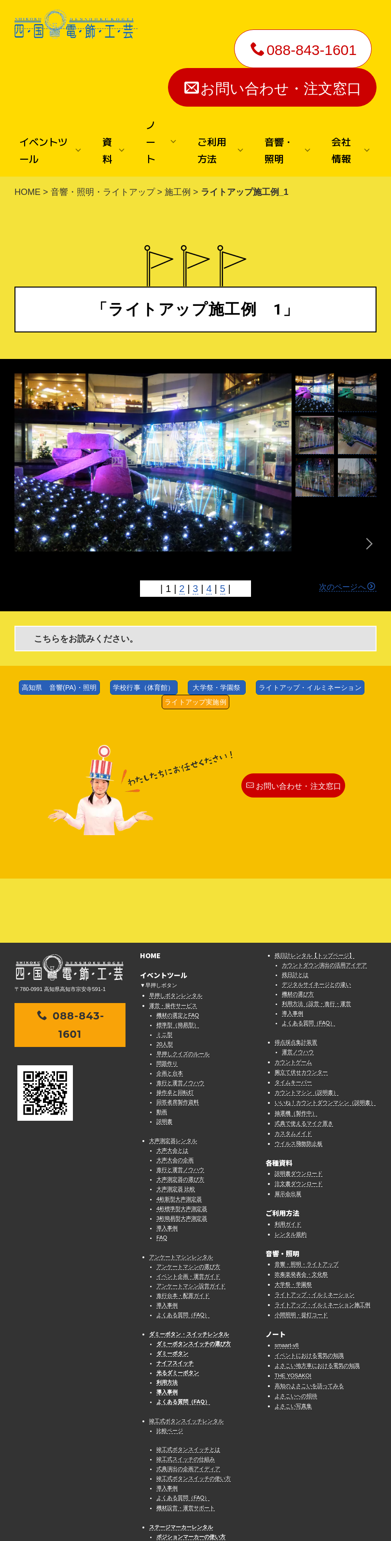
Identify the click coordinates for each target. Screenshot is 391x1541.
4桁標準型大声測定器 (181, 1144)
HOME (27, 192)
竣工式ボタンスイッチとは (188, 1386)
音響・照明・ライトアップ (103, 192)
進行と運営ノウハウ (180, 1019)
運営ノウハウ (298, 988)
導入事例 (167, 1164)
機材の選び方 (298, 930)
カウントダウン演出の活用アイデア (324, 901)
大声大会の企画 (175, 1096)
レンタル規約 (291, 1170)
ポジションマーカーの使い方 (190, 1472)
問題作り (167, 1000)
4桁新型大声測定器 (179, 1135)
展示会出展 (288, 1130)
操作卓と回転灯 (175, 1029)
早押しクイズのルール (182, 990)
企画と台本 (169, 1009)
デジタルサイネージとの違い (316, 920)
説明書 (164, 1057)
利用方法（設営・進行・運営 (316, 940)
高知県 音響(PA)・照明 (59, 687)
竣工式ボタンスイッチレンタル (186, 1357)
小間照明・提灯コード (301, 1251)
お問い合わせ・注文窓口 (273, 88)
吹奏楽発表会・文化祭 (301, 1210)
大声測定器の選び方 (180, 1115)
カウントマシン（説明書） (306, 1029)
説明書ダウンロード (298, 1110)
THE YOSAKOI (293, 1311)
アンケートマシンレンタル (181, 1193)
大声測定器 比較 (175, 1125)
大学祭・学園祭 (216, 687)
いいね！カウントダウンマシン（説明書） (325, 1039)
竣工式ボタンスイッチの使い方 (193, 1414)
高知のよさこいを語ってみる (309, 1321)
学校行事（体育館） (143, 687)
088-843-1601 (304, 49)
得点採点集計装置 (296, 978)
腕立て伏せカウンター (301, 1008)
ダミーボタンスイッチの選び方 (193, 1280)
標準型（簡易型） (177, 961)
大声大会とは (172, 1086)
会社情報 (124, 1512)
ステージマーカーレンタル (181, 1463)
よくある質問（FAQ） (182, 1251)
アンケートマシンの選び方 (188, 1202)
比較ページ (169, 1367)
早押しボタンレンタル (175, 932)
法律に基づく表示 (198, 1512)
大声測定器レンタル (173, 1077)
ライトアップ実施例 (195, 702)
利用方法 (167, 1318)
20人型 (164, 980)
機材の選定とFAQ (177, 951)
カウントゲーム (293, 998)
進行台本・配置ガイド (182, 1232)
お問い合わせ (156, 1512)
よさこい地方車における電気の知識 (317, 1301)
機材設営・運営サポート (185, 1443)
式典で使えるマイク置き (304, 1059)
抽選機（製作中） (296, 1049)
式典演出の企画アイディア (188, 1405)
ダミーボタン (172, 1290)
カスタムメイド (293, 1069)
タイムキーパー (293, 1018)
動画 (161, 1048)
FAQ (161, 1173)
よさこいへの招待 (296, 1332)
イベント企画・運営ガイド (188, 1212)
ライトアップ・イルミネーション (310, 687)
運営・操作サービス (173, 942)
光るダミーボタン (177, 1309)
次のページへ (347, 587)
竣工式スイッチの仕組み (185, 1395)
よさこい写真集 (293, 1342)
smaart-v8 (287, 1281)
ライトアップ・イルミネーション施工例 (322, 1241)
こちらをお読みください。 (86, 639)
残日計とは (295, 911)
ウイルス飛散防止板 (298, 1079)
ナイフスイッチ (175, 1299)
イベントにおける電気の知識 (309, 1291)
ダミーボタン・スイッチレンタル (189, 1270)
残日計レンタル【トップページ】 (314, 891)
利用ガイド (288, 1160)
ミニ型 (164, 971)
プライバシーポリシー (251, 1512)
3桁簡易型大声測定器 (181, 1154)
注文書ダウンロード (298, 1120)
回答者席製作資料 (177, 1038)
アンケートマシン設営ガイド (190, 1222)
